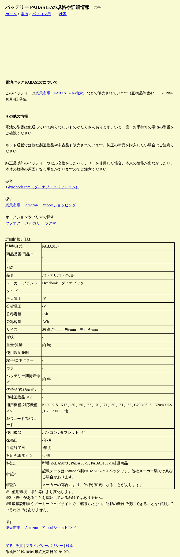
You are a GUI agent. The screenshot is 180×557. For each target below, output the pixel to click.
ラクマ (50, 223)
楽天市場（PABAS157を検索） (60, 93)
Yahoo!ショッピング (59, 205)
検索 (63, 14)
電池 (24, 14)
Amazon (31, 205)
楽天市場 (12, 205)
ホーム (11, 14)
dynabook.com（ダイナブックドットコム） (43, 187)
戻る (9, 546)
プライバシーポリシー (44, 546)
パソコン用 (41, 14)
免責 (19, 546)
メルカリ (32, 223)
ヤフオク (12, 223)
